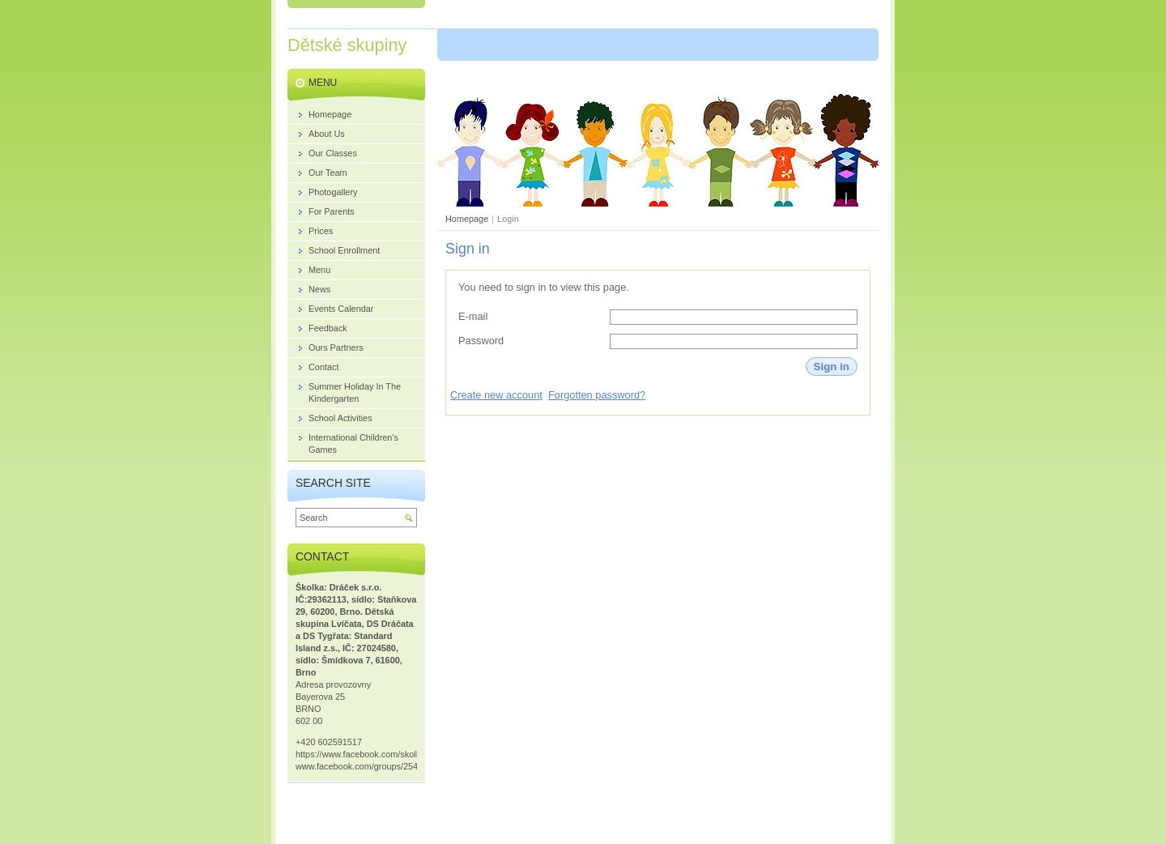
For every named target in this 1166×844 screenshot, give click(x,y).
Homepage (466, 219)
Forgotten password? (596, 395)
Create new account (496, 395)
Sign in (831, 366)
